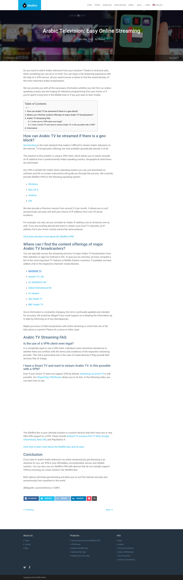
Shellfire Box (120, 5)
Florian (101, 39)
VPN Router (75, 544)
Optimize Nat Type (78, 552)
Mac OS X (33, 189)
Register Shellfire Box (79, 548)
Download (107, 5)
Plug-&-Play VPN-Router (49, 377)
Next (109, 510)
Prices (97, 5)
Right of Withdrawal (125, 552)
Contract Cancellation (126, 560)
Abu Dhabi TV (35, 299)
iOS (30, 200)
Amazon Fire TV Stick (90, 436)
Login (147, 5)
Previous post (10, 58)
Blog (25, 548)
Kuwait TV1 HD (36, 276)
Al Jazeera (33, 293)
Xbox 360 (41, 439)
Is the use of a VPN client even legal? (46, 121)
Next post (174, 58)
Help (119, 541)
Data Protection (123, 556)
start (89, 5)
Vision (26, 541)
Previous (28, 510)
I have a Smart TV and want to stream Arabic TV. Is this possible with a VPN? (63, 125)
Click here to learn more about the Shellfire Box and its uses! (53, 446)
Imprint (120, 544)
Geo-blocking (30, 145)
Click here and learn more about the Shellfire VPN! (48, 236)
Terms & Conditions (125, 548)
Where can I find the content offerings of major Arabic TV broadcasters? (60, 115)
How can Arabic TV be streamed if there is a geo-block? (52, 111)
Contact (27, 544)
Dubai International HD (39, 287)
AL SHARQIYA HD (37, 282)
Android (32, 195)
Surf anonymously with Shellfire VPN (85, 541)
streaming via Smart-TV (92, 373)
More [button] (132, 5)
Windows (33, 184)
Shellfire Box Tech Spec (80, 556)
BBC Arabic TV (35, 304)
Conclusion (32, 128)
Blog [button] (140, 5)
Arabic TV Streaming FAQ (38, 118)
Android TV (72, 436)
